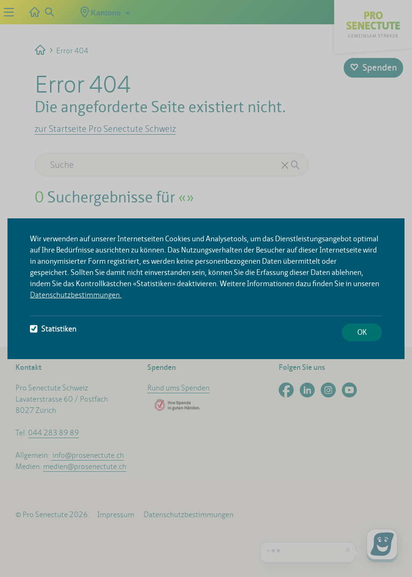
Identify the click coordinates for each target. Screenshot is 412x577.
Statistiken (53, 329)
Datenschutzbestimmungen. (76, 295)
